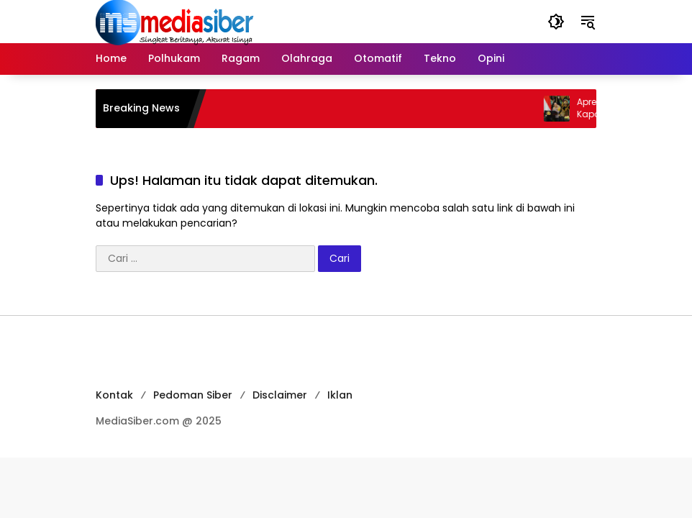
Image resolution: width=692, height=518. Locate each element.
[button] (556, 21)
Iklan (339, 395)
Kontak (114, 395)
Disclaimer (279, 395)
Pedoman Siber (192, 395)
